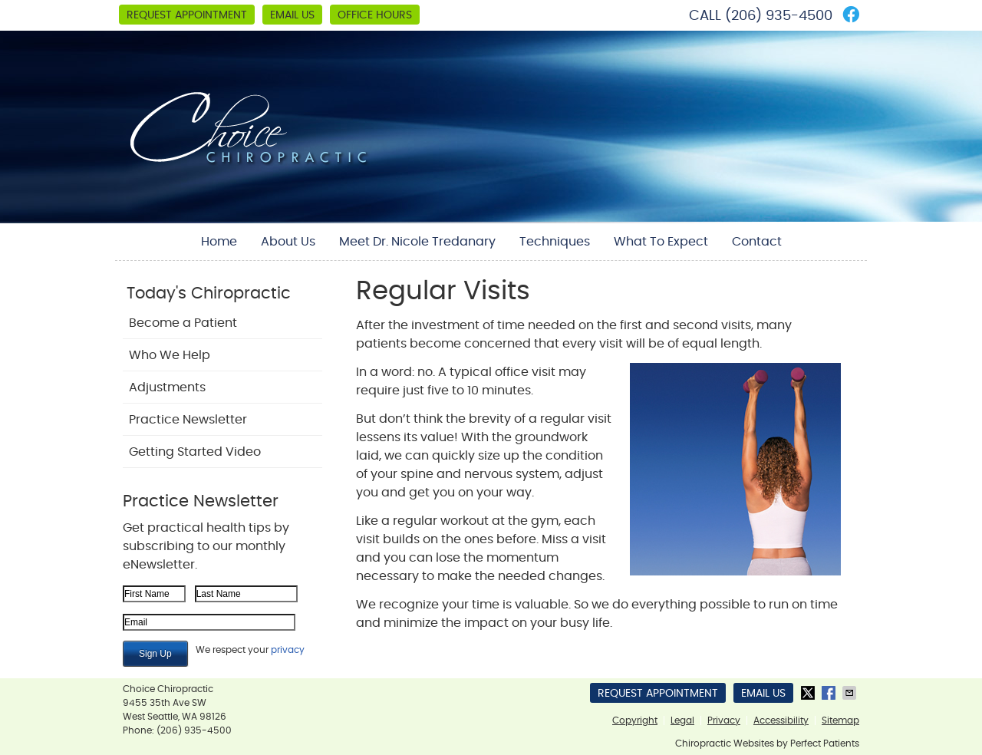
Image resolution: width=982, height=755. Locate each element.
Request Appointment (187, 15)
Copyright (634, 720)
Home (219, 242)
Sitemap (840, 720)
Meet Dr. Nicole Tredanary (417, 242)
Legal (682, 720)
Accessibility (781, 720)
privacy (288, 649)
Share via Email (850, 693)
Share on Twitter (809, 693)
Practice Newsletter (188, 420)
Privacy (723, 720)
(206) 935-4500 (778, 16)
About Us (288, 242)
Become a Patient (183, 323)
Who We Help (169, 355)
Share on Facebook (830, 693)
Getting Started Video (195, 452)
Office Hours (375, 15)
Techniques (554, 242)
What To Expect (661, 242)
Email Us (292, 15)
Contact (757, 242)
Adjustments (167, 387)
